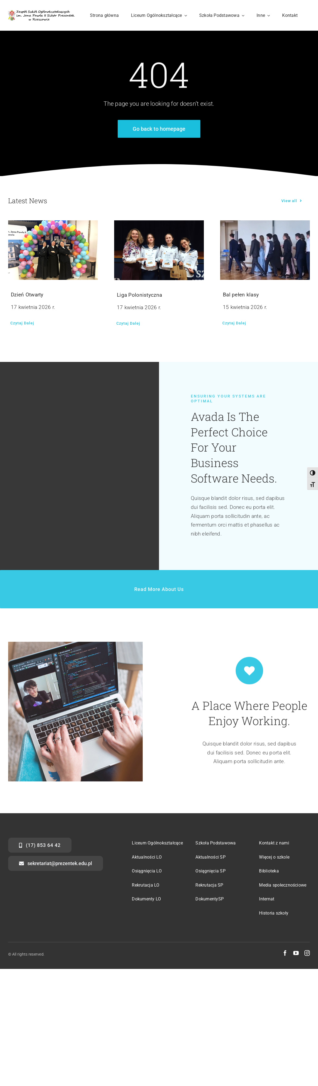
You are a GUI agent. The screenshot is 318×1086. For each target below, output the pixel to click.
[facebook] (285, 953)
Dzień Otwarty (27, 295)
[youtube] (296, 953)
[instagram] (307, 953)
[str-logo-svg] (41, 13)
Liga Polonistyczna (139, 295)
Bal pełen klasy (241, 295)
